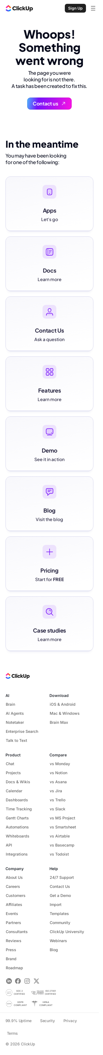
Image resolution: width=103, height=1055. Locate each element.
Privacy (70, 1020)
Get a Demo (60, 895)
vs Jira (56, 790)
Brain (10, 704)
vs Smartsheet (63, 827)
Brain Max (59, 722)
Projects (13, 772)
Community (60, 922)
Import (56, 904)
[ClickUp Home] (19, 8)
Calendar (14, 790)
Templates (59, 913)
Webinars (58, 940)
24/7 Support (64, 877)
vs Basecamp (62, 845)
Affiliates (14, 904)
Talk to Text (16, 740)
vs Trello (57, 799)
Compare (58, 755)
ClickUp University (69, 931)
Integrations (17, 854)
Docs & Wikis (18, 781)
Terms (12, 1033)
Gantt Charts (17, 818)
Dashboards (17, 799)
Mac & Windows (65, 713)
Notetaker (15, 722)
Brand (11, 958)
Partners (13, 922)
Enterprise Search (22, 731)
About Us (14, 877)
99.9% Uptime (18, 1020)
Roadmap (17, 967)
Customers (16, 895)
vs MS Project (62, 818)
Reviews (13, 940)
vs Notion (58, 772)
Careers (13, 886)
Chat (10, 763)
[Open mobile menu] (93, 8)
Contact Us (62, 886)
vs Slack (57, 809)
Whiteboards (17, 836)
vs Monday (60, 763)
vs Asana (58, 781)
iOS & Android (63, 704)
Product (13, 755)
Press (11, 949)
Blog (54, 949)
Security (47, 1020)
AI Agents (15, 713)
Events (12, 913)
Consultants (17, 931)
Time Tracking (19, 809)
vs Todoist (59, 854)
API (9, 845)
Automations (17, 827)
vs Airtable (60, 836)
